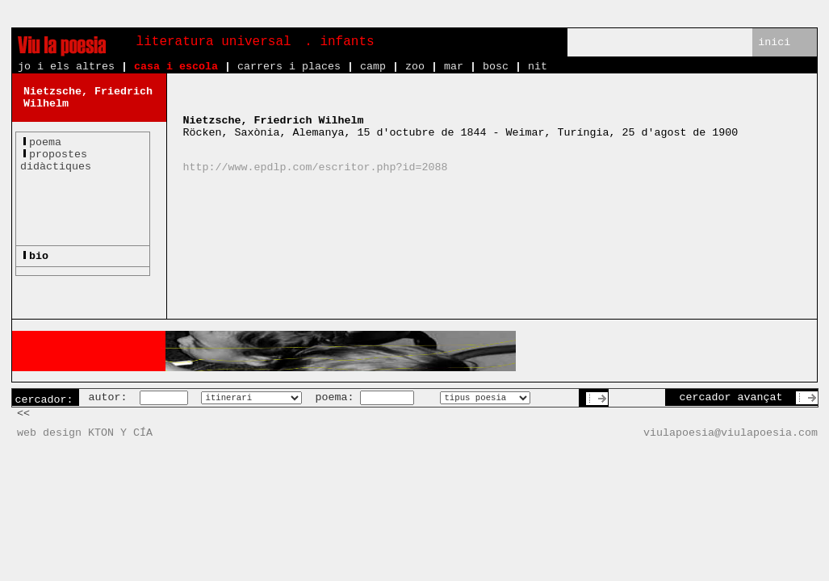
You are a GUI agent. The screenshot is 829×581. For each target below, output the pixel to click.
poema (45, 142)
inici (774, 42)
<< (23, 414)
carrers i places (289, 67)
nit (537, 67)
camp (373, 67)
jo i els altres (66, 67)
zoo (415, 67)
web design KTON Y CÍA (85, 433)
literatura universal (213, 42)
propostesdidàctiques (55, 160)
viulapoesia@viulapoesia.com (730, 433)
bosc (496, 67)
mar (453, 67)
